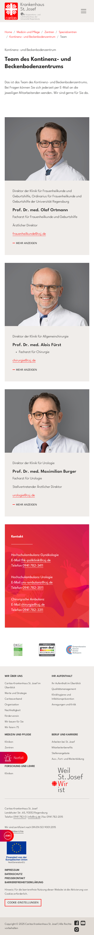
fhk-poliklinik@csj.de (36, 560)
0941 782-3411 (33, 565)
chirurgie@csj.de (24, 360)
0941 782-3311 (33, 610)
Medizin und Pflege (18, 734)
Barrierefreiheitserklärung (24, 882)
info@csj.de (34, 817)
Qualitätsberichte (14, 831)
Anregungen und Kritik (64, 704)
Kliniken (9, 742)
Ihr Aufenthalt (62, 676)
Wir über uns (14, 676)
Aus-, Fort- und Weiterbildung (68, 759)
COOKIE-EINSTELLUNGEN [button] (23, 902)
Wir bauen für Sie (14, 721)
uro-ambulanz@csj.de (37, 582)
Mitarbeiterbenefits (62, 747)
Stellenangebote (61, 753)
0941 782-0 (19, 817)
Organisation (12, 704)
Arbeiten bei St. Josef (63, 742)
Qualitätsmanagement (64, 689)
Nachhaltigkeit (12, 710)
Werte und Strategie (16, 693)
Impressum (12, 870)
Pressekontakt (15, 878)
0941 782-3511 (33, 588)
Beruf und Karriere (65, 734)
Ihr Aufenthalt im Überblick (66, 683)
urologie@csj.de (24, 495)
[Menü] (83, 11)
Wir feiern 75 (12, 727)
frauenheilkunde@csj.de (29, 234)
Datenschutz (14, 874)
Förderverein (12, 716)
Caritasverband (13, 699)
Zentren (9, 747)
